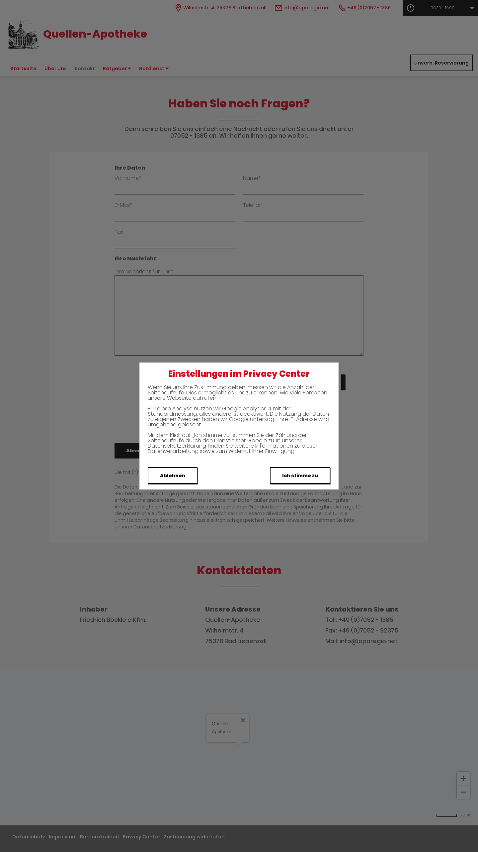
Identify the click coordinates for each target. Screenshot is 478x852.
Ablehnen (172, 475)
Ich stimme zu (300, 475)
